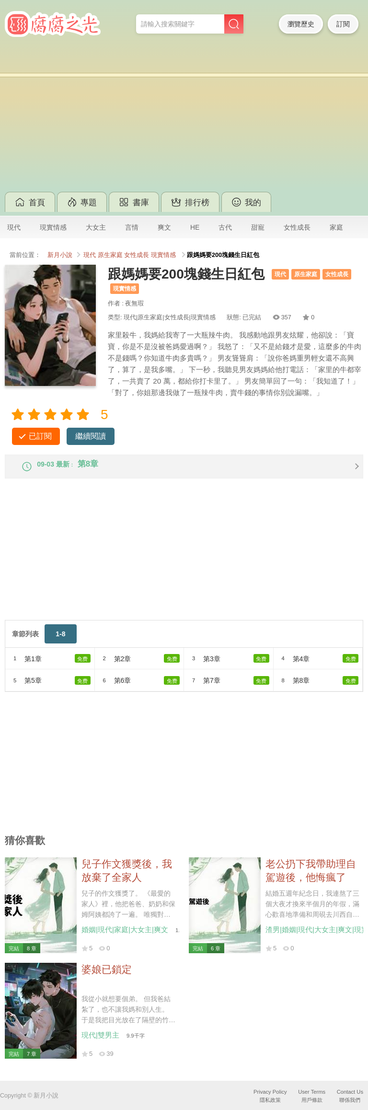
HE (194, 227)
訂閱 (343, 24)
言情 (131, 227)
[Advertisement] (184, 120)
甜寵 (257, 227)
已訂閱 (40, 436)
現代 (14, 227)
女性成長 (297, 227)
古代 (225, 227)
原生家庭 (110, 255)
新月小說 (59, 255)
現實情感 (53, 227)
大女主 (96, 227)
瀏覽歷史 (301, 24)
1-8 (60, 641)
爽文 (164, 227)
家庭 (336, 227)
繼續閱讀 (90, 436)
